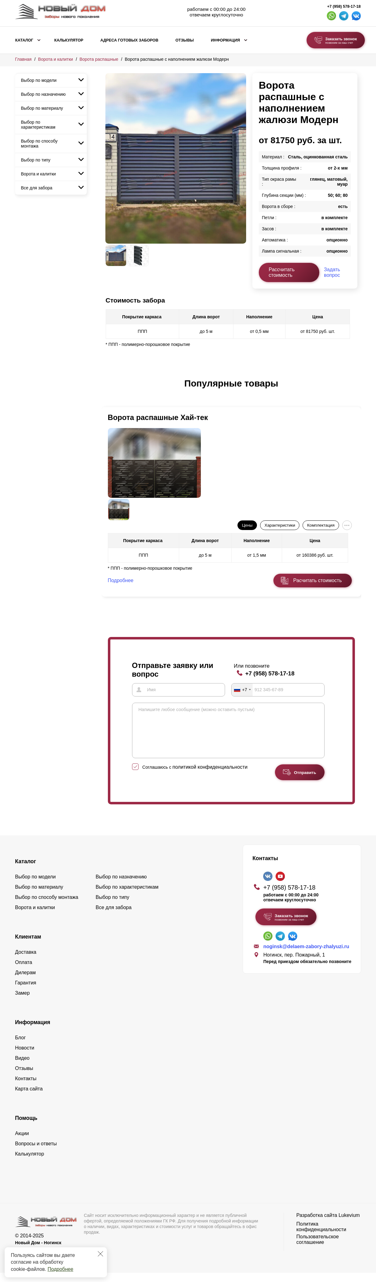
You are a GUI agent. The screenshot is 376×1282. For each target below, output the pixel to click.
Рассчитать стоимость (282, 272)
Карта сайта (29, 1097)
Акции (22, 1142)
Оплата (23, 971)
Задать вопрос (332, 272)
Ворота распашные (98, 59)
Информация (225, 40)
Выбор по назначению (43, 94)
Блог (20, 1046)
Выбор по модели (39, 80)
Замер (22, 1002)
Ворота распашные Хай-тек (158, 417)
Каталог (24, 40)
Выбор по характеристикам (38, 125)
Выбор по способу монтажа (39, 143)
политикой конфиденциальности (209, 776)
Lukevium (349, 1224)
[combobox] (242, 689)
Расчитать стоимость (317, 580)
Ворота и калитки (55, 59)
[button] (109, 390)
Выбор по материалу (42, 108)
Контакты (26, 1087)
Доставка (26, 961)
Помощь (26, 1127)
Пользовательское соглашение (317, 1248)
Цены (247, 525)
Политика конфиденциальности (321, 1235)
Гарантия (25, 991)
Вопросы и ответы (36, 1152)
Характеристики (279, 525)
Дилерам (25, 981)
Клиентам (28, 946)
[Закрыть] (100, 1254)
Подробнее (60, 1269)
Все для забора (36, 187)
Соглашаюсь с (194, 776)
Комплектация (320, 525)
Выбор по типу (36, 159)
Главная (23, 59)
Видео (22, 1067)
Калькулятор (68, 40)
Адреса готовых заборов (129, 40)
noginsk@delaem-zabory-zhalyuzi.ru (306, 955)
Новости (24, 1056)
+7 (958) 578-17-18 (344, 6)
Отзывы (184, 40)
